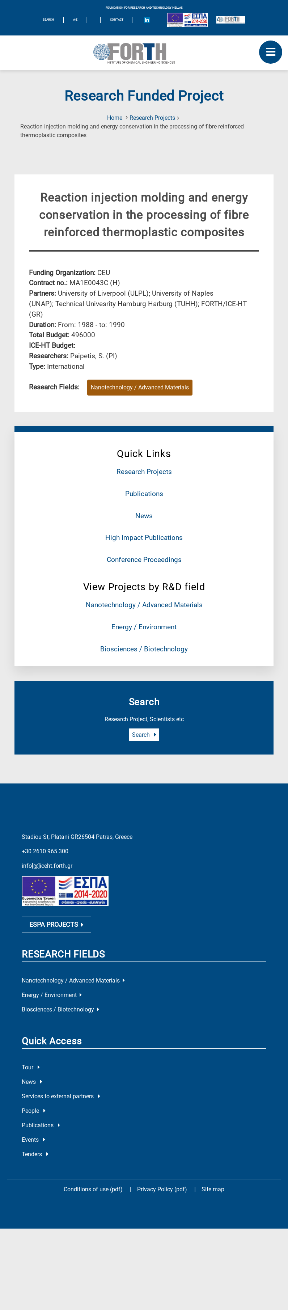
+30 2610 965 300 (45, 851)
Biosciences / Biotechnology (144, 649)
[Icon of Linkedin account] (147, 20)
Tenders (35, 1154)
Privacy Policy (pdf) (163, 1189)
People (34, 1110)
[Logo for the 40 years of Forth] (230, 19)
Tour (31, 1067)
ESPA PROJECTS (56, 924)
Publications (144, 494)
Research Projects (152, 117)
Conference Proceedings (144, 559)
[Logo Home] (144, 52)
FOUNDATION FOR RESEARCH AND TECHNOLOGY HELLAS (144, 7)
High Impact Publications (144, 537)
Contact (116, 19)
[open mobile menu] (270, 52)
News (144, 516)
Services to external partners (61, 1096)
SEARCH (48, 19)
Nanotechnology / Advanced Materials (144, 605)
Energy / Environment (144, 627)
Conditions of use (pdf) (93, 1189)
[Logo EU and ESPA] (187, 20)
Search (144, 734)
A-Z (75, 19)
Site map (213, 1189)
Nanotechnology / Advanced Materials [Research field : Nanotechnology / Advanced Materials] (140, 387)
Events (33, 1139)
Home (114, 117)
